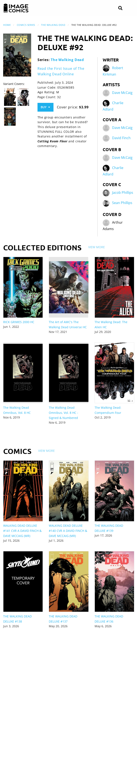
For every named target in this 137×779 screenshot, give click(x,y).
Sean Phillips (122, 202)
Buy (45, 107)
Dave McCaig (122, 92)
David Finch (121, 138)
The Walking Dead (53, 24)
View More (96, 247)
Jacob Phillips (122, 192)
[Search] (120, 8)
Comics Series (26, 24)
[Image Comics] (16, 8)
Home (7, 24)
